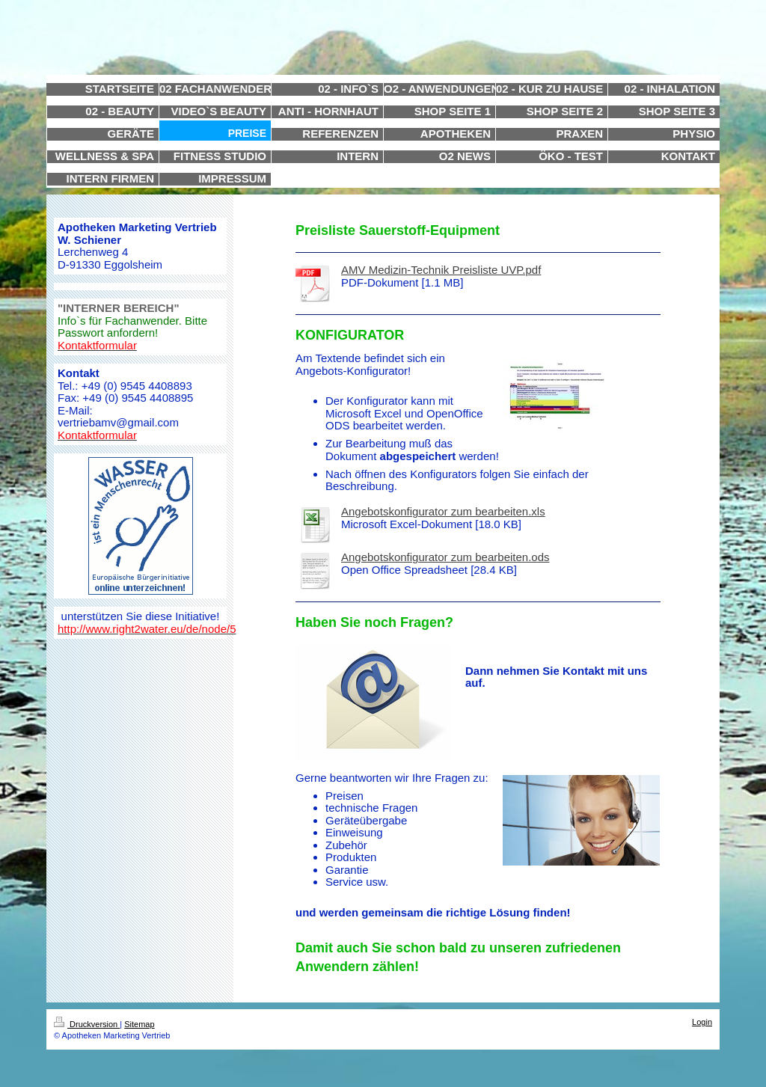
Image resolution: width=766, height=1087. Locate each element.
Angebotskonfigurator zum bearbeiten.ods (445, 557)
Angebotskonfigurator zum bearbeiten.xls (443, 511)
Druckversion (87, 1024)
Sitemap (139, 1024)
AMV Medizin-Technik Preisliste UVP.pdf (441, 269)
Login (702, 1021)
